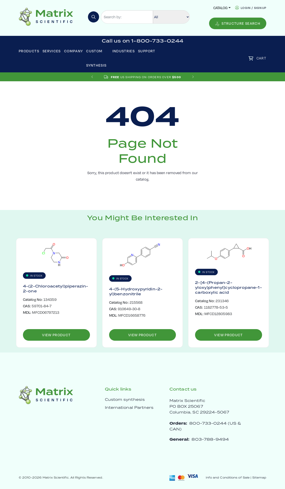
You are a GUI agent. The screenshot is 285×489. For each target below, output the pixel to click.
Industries (123, 51)
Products (29, 51)
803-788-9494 (210, 439)
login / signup (253, 8)
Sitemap (259, 477)
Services (52, 51)
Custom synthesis (125, 399)
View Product (56, 334)
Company (73, 51)
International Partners (129, 407)
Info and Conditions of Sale (228, 477)
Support (146, 51)
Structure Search (237, 23)
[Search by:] (127, 17)
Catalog (220, 7)
